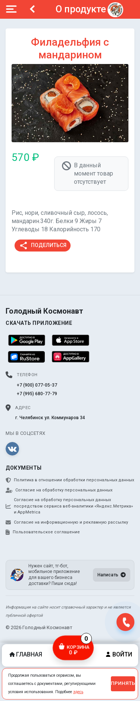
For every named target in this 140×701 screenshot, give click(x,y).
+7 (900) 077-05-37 (37, 385)
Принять (123, 683)
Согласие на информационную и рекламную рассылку (67, 522)
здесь (78, 691)
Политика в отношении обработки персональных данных (70, 480)
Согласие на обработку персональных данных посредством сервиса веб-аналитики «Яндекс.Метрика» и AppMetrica (69, 506)
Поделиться (42, 245)
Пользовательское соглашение (43, 532)
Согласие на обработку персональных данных (59, 490)
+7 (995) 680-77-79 (37, 393)
